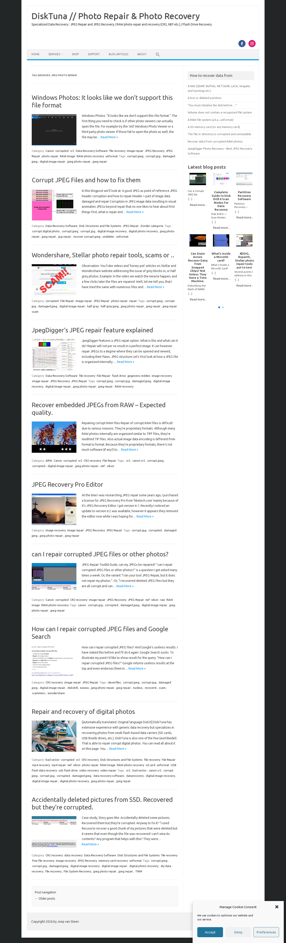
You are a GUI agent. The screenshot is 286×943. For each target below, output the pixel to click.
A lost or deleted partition (204, 97)
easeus (84, 687)
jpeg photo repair (78, 161)
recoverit (151, 687)
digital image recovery (111, 231)
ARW (49, 460)
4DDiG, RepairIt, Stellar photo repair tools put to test (244, 260)
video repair (108, 770)
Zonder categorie (151, 225)
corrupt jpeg (135, 156)
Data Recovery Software (92, 150)
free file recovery (43, 860)
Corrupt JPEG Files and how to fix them (86, 179)
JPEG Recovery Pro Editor (67, 484)
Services (54, 54)
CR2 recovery (92, 460)
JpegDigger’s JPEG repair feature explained (92, 330)
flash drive (119, 375)
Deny (238, 932)
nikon (110, 465)
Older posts (45, 898)
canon (82, 605)
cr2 (72, 150)
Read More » (109, 137)
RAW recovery (124, 386)
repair (133, 300)
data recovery (73, 855)
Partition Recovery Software (244, 196)
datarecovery (135, 775)
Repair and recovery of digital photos (83, 711)
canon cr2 (138, 460)
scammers (38, 693)
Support (94, 54)
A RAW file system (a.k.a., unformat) (210, 119)
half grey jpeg (110, 306)
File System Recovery (77, 871)
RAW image (67, 156)
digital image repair (52, 161)
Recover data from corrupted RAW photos (215, 141)
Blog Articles (118, 54)
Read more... (198, 205)
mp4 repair (59, 765)
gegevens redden (138, 375)
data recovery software (108, 775)
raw (162, 599)
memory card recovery (113, 860)
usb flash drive (68, 770)
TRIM (138, 871)
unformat (111, 156)
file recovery (117, 150)
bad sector (53, 759)
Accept (210, 932)
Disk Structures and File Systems (100, 225)
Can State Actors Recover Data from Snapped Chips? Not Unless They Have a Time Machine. (198, 267)
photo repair (50, 156)
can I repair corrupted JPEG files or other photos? (100, 554)
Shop (75, 54)
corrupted (62, 150)
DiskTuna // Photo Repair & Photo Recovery (116, 16)
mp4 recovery (41, 765)
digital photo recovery (143, 231)
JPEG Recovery (154, 150)
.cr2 (128, 460)
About (142, 54)
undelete (108, 236)
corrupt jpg (153, 156)
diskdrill (72, 687)
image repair (135, 150)
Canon (50, 150)
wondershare (56, 693)
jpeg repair (100, 161)
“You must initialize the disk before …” (212, 105)
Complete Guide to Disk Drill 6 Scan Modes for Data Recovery (221, 201)
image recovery (162, 375)
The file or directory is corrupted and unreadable (219, 134)
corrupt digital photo (46, 231)
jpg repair (64, 236)
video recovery (89, 770)
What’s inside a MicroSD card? (221, 257)
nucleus (138, 687)
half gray (93, 306)
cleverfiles (114, 682)
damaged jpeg (47, 306)
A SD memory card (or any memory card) (214, 126)
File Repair (67, 300)
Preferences (266, 932)
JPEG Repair (131, 225)
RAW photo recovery (90, 156)
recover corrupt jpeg (86, 236)
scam (162, 687)
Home (36, 54)
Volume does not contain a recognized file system (220, 112)
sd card (150, 765)
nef (103, 465)
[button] (277, 907)
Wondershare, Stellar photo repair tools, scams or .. (103, 254)
